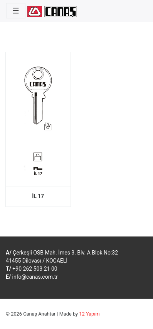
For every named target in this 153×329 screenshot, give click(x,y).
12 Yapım (89, 314)
